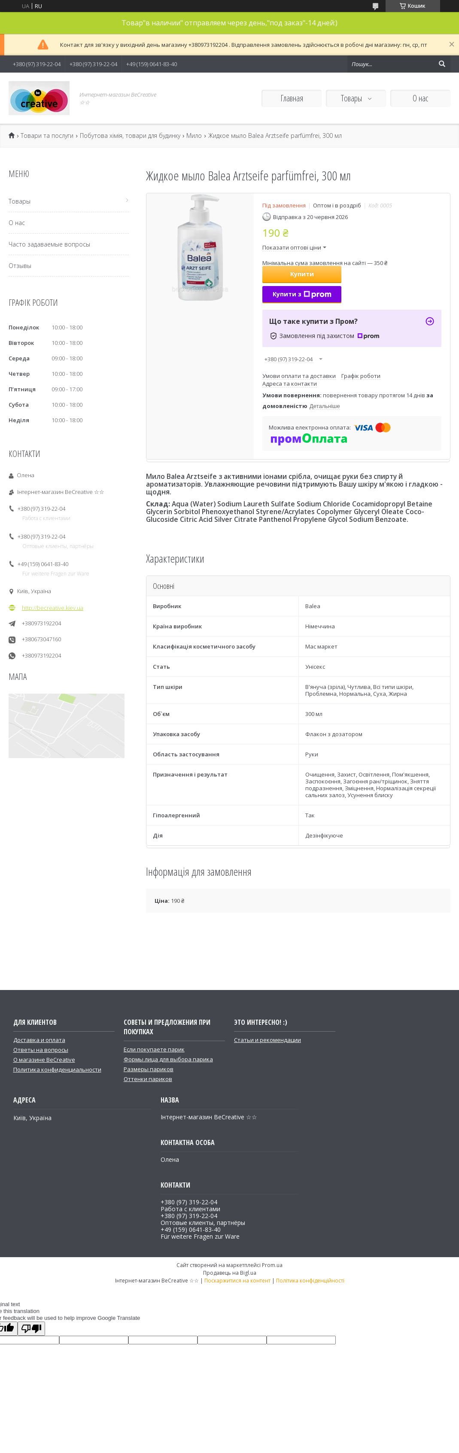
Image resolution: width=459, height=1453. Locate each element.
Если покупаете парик (154, 1049)
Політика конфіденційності (310, 1280)
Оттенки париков (148, 1079)
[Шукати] (441, 64)
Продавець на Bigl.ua (229, 1272)
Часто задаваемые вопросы (49, 244)
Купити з (302, 294)
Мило (194, 135)
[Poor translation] (31, 1329)
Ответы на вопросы (40, 1050)
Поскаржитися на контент (237, 1280)
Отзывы (20, 266)
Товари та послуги (47, 135)
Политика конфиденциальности (57, 1069)
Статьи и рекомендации (267, 1040)
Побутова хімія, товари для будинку (130, 135)
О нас (420, 98)
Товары (352, 98)
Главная (291, 98)
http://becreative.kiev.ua (52, 607)
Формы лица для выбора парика (168, 1059)
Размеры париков (148, 1069)
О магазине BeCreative (44, 1059)
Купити (302, 274)
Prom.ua (272, 1265)
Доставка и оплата (39, 1040)
